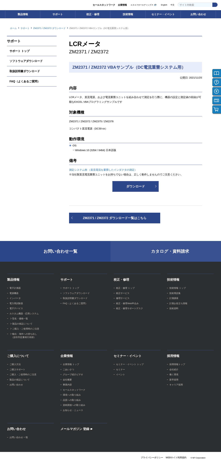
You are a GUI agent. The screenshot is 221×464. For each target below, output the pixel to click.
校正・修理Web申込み (127, 303)
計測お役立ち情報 (178, 303)
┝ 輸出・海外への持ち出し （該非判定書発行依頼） (23, 336)
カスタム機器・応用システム (24, 313)
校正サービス (122, 293)
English (164, 5)
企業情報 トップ (71, 364)
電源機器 (13, 293)
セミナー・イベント (163, 14)
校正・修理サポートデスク (129, 308)
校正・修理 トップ (125, 288)
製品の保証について (19, 379)
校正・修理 (92, 14)
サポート (57, 14)
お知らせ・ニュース (73, 410)
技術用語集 (175, 293)
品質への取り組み (72, 400)
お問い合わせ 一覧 (18, 437)
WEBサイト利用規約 (176, 457)
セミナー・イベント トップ (130, 364)
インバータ (15, 298)
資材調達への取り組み (74, 405)
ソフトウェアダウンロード (26, 61)
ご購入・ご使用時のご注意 (22, 374)
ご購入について (18, 356)
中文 (172, 5)
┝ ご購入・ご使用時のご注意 (24, 328)
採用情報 (173, 356)
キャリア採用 (176, 384)
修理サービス (122, 298)
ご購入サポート (17, 369)
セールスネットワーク (104, 5)
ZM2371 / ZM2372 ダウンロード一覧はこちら (114, 218)
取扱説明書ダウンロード (24, 71)
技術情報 (128, 14)
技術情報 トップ (177, 288)
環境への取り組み (72, 395)
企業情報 (122, 5)
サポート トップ (19, 51)
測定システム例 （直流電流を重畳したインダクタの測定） (103, 169)
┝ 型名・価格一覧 (18, 318)
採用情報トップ (177, 364)
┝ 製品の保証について (21, 323)
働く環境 (173, 374)
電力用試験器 (16, 303)
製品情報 (23, 14)
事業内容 (67, 384)
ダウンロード (135, 186)
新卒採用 (173, 379)
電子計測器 (15, 288)
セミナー (120, 369)
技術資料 (173, 308)
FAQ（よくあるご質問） (24, 81)
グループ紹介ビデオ (73, 374)
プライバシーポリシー (152, 457)
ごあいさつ (68, 369)
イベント (120, 374)
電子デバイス (16, 308)
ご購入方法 (15, 364)
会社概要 (67, 379)
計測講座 (173, 298)
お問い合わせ (198, 14)
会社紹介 (173, 369)
